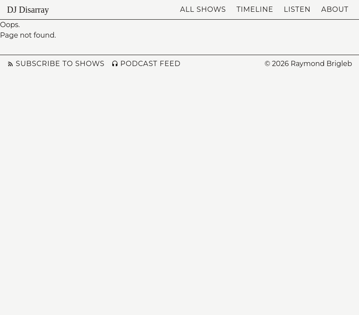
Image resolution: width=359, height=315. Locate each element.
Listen (297, 9)
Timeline (254, 9)
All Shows (203, 9)
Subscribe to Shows (55, 64)
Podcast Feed (145, 64)
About (335, 9)
